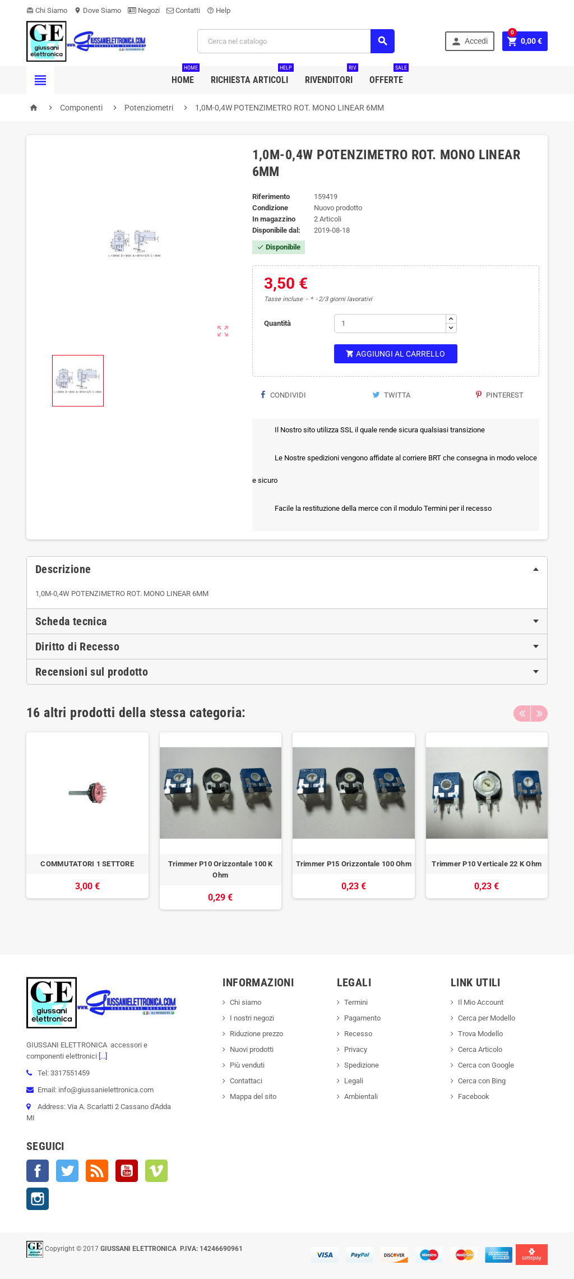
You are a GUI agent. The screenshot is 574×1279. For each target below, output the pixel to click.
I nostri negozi (252, 1018)
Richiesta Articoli (252, 75)
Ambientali (361, 1096)
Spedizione (361, 1065)
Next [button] (539, 712)
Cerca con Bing (482, 1081)
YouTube (126, 1171)
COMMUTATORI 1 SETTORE (87, 864)
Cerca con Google (486, 1065)
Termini (356, 1002)
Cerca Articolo (480, 1049)
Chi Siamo (46, 10)
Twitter (67, 1171)
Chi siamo (245, 1002)
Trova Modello (480, 1033)
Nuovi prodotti (252, 1049)
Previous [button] (521, 712)
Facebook (37, 1171)
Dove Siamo (97, 10)
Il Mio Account (480, 1002)
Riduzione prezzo (256, 1033)
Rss (97, 1171)
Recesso (358, 1033)
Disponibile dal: (276, 230)
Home (186, 75)
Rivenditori (331, 75)
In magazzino (273, 219)
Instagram (37, 1199)
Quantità (277, 323)
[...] (102, 1056)
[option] (87, 826)
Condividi (283, 395)
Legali (353, 1081)
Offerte (389, 75)
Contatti (183, 10)
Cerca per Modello (486, 1018)
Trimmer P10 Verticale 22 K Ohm (486, 864)
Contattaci (246, 1081)
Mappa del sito (253, 1096)
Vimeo (156, 1171)
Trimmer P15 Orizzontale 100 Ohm (353, 864)
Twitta (391, 395)
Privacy (355, 1049)
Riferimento (271, 196)
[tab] (287, 569)
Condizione (270, 208)
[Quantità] (390, 323)
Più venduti (247, 1065)
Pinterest (500, 395)
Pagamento (362, 1018)
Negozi (144, 10)
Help (218, 10)
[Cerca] (296, 41)
